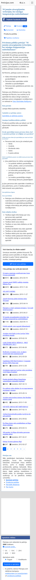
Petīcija (7, 26)
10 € (12, 551)
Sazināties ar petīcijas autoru (12, 116)
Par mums (9, 487)
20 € (20, 551)
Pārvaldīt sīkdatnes (12, 485)
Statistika (21, 30)
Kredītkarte (22, 559)
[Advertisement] (18, 516)
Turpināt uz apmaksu (11, 564)
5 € (6, 551)
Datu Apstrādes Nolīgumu (22, 101)
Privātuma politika (10, 34)
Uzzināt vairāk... (9, 547)
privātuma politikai (14, 576)
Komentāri (9, 30)
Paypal (9, 559)
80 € (13, 553)
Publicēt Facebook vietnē (14, 19)
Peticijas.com (7, 2)
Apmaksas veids (8, 557)
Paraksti (20, 26)
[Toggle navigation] (32, 3)
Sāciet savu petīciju (18, 264)
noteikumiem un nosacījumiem (16, 573)
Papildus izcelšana (11, 38)
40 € (6, 553)
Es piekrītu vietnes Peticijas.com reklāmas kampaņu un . (16, 572)
